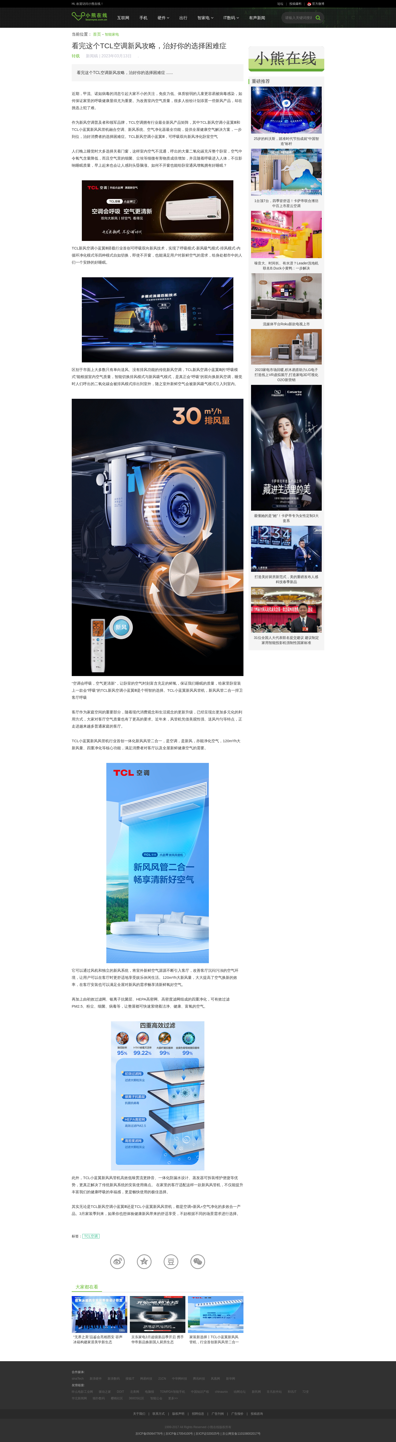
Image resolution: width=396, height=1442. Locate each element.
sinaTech (78, 1378)
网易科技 (146, 1378)
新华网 (230, 1378)
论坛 (280, 4)
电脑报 (149, 1392)
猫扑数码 (99, 1398)
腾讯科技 (199, 1378)
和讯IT (292, 1392)
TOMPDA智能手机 (172, 1392)
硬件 (163, 18)
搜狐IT (130, 1378)
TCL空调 (91, 1236)
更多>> (173, 1398)
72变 (305, 1392)
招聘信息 (198, 1413)
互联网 (123, 18)
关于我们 (139, 1413)
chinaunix (221, 1392)
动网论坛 (240, 1392)
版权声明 (178, 1413)
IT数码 (231, 18)
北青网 (134, 1392)
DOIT (120, 1392)
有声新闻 (257, 18)
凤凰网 (215, 1378)
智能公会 (156, 1398)
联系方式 (159, 1413)
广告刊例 (218, 1413)
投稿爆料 (295, 4)
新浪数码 (114, 1378)
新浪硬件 (96, 1378)
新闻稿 (92, 56)
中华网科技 (179, 1378)
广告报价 (237, 1413)
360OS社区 (136, 1398)
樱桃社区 (117, 1398)
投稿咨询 (257, 1413)
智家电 (205, 18)
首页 (97, 34)
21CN (162, 1378)
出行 (183, 18)
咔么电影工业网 (82, 1392)
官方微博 (315, 4)
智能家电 (112, 34)
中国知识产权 (200, 1392)
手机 (143, 18)
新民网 (256, 1392)
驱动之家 (105, 1392)
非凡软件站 (274, 1392)
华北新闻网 (79, 1398)
